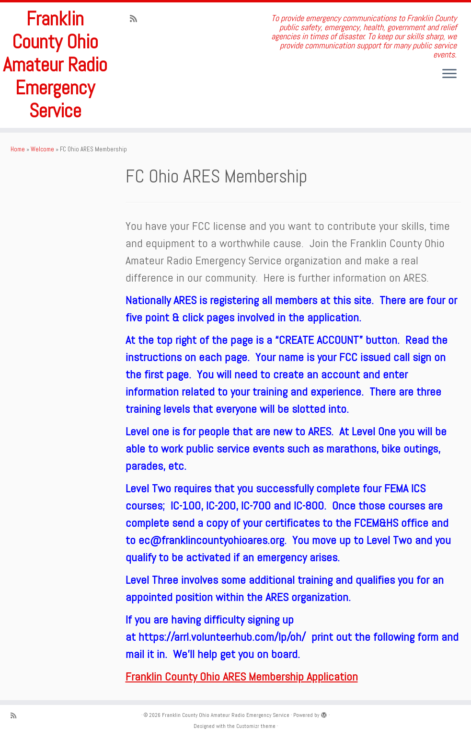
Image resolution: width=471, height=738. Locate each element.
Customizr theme (256, 726)
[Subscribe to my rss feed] (136, 18)
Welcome (42, 149)
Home (18, 149)
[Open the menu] (449, 74)
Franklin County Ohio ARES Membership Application (242, 676)
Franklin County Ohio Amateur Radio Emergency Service (55, 65)
